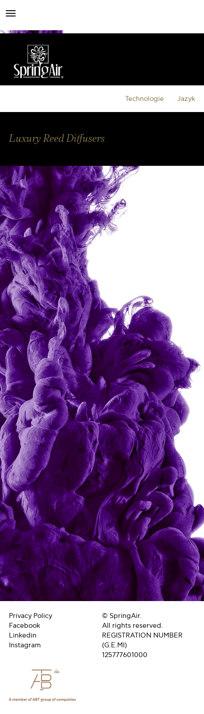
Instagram (25, 645)
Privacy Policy (30, 616)
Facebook (24, 626)
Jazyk (186, 99)
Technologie (144, 99)
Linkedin (23, 635)
